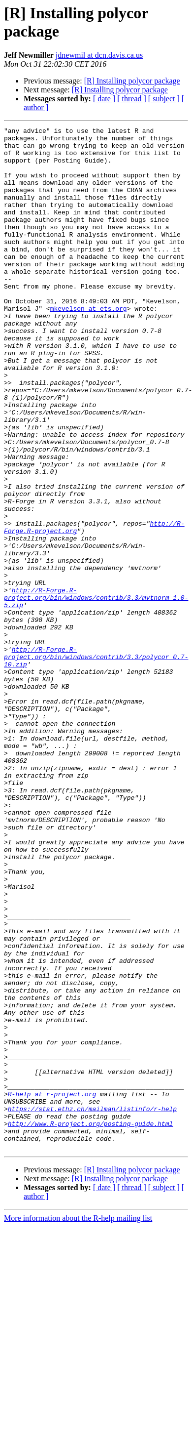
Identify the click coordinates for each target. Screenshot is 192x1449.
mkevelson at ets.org (88, 345)
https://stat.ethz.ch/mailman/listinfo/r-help (92, 1305)
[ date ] (104, 98)
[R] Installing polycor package (132, 81)
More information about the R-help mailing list (78, 1422)
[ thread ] (131, 98)
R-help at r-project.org (52, 1287)
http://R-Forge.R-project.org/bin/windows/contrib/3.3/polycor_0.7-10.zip (96, 763)
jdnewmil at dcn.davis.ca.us (99, 55)
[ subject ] (164, 98)
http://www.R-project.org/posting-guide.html (90, 1323)
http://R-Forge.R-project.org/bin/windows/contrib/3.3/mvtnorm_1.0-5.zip (96, 692)
